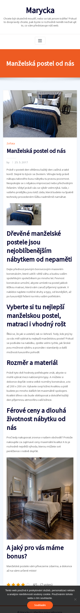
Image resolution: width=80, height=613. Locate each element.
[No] (75, 599)
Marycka (40, 9)
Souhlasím (40, 605)
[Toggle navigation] (40, 40)
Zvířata (10, 142)
